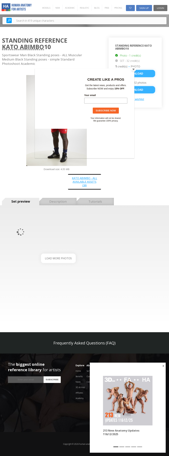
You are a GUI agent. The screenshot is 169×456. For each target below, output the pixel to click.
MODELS (46, 7)
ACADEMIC (70, 7)
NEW (57, 7)
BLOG (97, 7)
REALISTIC (84, 7)
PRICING (118, 7)
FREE (107, 7)
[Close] (133, 69)
